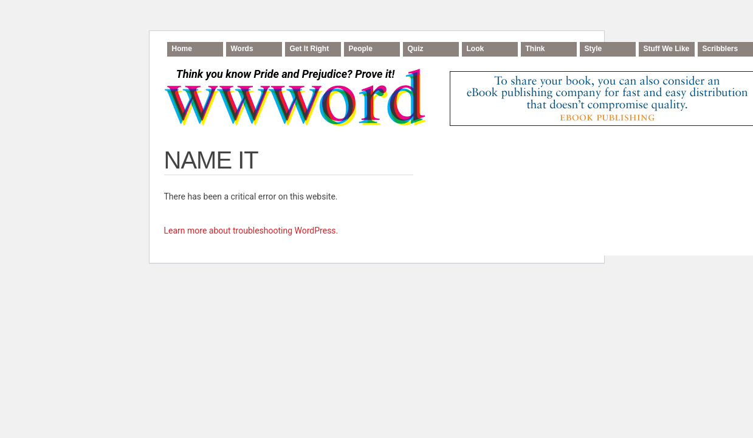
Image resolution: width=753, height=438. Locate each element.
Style (593, 48)
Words (242, 48)
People (361, 48)
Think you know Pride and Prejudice (285, 74)
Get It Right (309, 48)
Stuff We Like (667, 48)
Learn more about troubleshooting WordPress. (251, 230)
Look (475, 48)
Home (182, 48)
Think (535, 48)
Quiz (416, 48)
